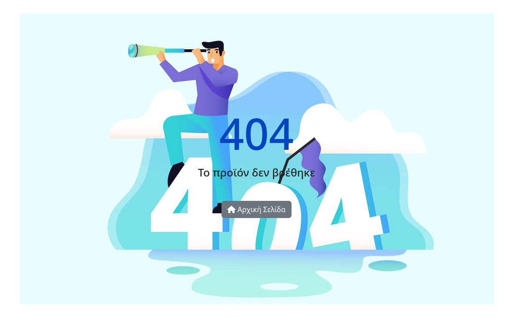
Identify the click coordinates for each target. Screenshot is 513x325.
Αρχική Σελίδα (256, 209)
